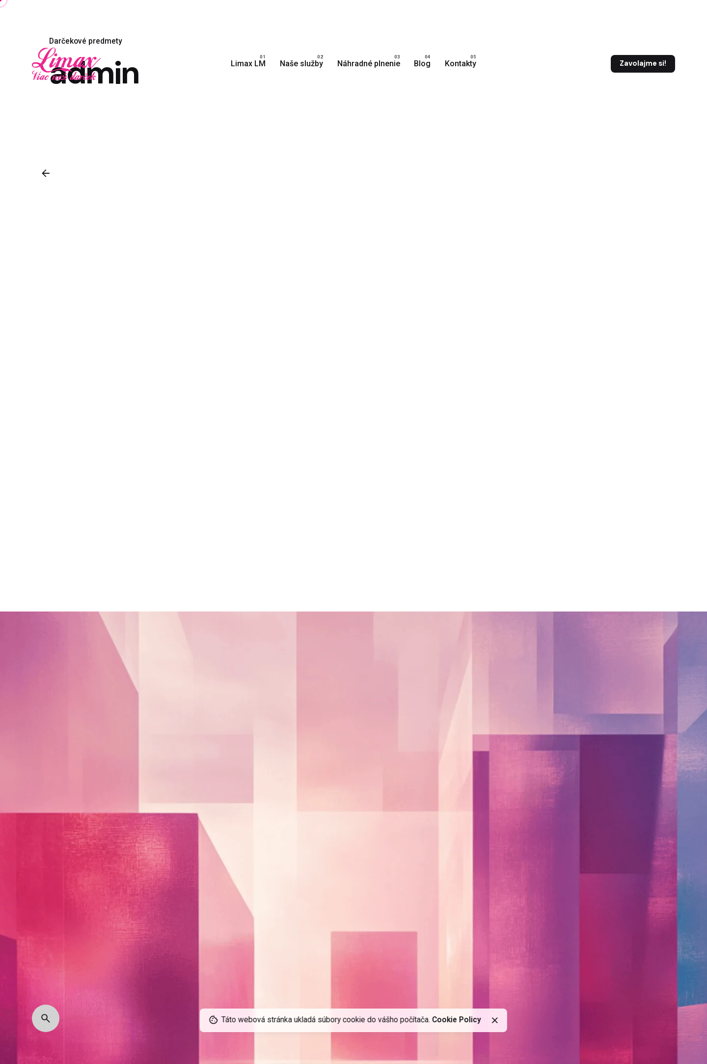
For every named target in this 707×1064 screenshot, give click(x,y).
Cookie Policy (456, 1019)
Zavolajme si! (643, 63)
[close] (495, 1020)
